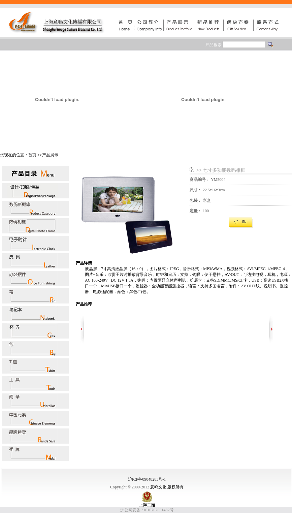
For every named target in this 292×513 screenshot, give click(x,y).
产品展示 (50, 155)
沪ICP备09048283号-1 (147, 479)
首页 (32, 155)
